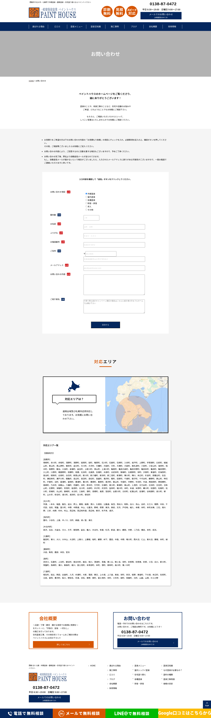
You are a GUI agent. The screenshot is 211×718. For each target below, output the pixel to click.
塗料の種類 (168, 674)
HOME (31, 80)
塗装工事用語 (169, 679)
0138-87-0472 (163, 4)
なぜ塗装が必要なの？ (172, 670)
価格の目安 (168, 683)
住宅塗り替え (140, 674)
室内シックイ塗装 (142, 670)
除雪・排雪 (139, 683)
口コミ (57, 26)
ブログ (134, 26)
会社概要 (153, 26)
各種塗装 (138, 679)
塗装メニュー (77, 26)
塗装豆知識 (96, 26)
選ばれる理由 (38, 26)
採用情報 (172, 26)
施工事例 (115, 26)
